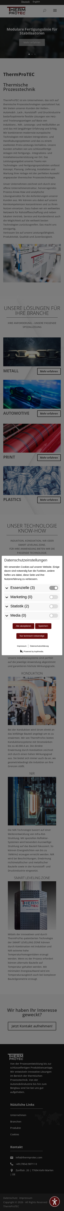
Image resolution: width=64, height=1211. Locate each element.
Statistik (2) (18, 571)
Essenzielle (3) (21, 552)
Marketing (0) (20, 561)
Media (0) (17, 580)
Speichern (43, 590)
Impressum (21, 610)
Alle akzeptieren (23, 590)
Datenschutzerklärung (39, 610)
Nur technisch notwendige (32, 600)
